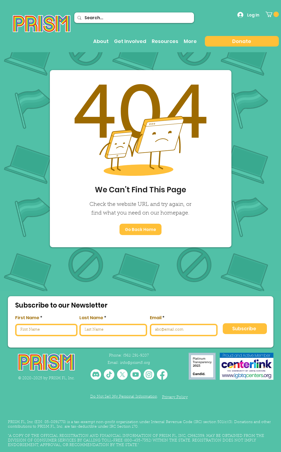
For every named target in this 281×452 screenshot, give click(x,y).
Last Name (91, 318)
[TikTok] (109, 374)
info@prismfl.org (135, 363)
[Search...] (134, 17)
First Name (27, 318)
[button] (272, 14)
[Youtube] (135, 374)
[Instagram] (149, 374)
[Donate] (242, 41)
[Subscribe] (245, 328)
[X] (122, 374)
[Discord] (96, 374)
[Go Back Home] (140, 229)
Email (156, 318)
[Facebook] (162, 374)
